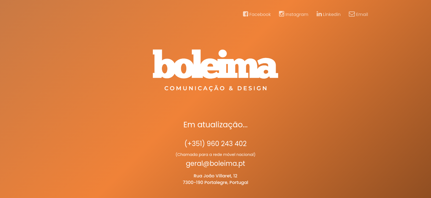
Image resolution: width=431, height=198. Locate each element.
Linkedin (329, 14)
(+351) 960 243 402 (215, 143)
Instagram (293, 14)
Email (358, 14)
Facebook (257, 14)
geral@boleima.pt (215, 163)
